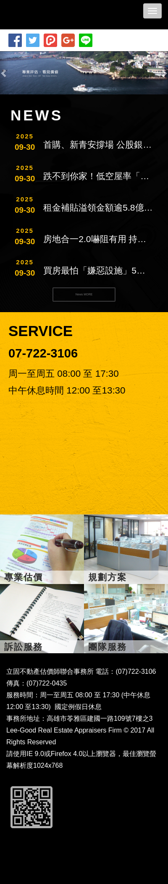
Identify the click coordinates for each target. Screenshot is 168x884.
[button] (4, 72)
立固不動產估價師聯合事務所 (55, 14)
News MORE (84, 294)
